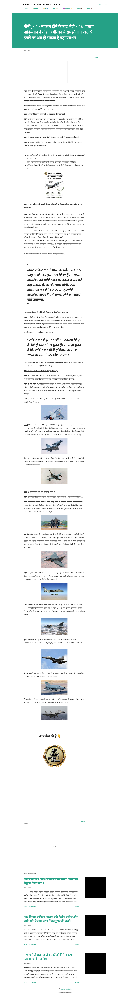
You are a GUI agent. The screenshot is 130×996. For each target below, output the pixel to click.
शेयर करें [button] (96, 57)
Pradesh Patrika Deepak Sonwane (41, 4)
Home (25, 8)
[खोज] (100, 5)
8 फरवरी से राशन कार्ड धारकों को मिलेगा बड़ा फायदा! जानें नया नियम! (48, 957)
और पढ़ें (77, 906)
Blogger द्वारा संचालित (65, 989)
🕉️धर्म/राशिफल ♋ (66, 8)
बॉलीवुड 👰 (88, 8)
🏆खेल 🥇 (44, 8)
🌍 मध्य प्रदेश (34, 8)
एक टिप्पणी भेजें (32, 906)
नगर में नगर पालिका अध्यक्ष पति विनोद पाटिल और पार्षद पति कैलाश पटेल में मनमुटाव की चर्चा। (51, 919)
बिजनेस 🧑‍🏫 (78, 8)
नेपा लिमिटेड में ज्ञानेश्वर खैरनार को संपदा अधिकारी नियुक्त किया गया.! (51, 881)
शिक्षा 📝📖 (54, 8)
